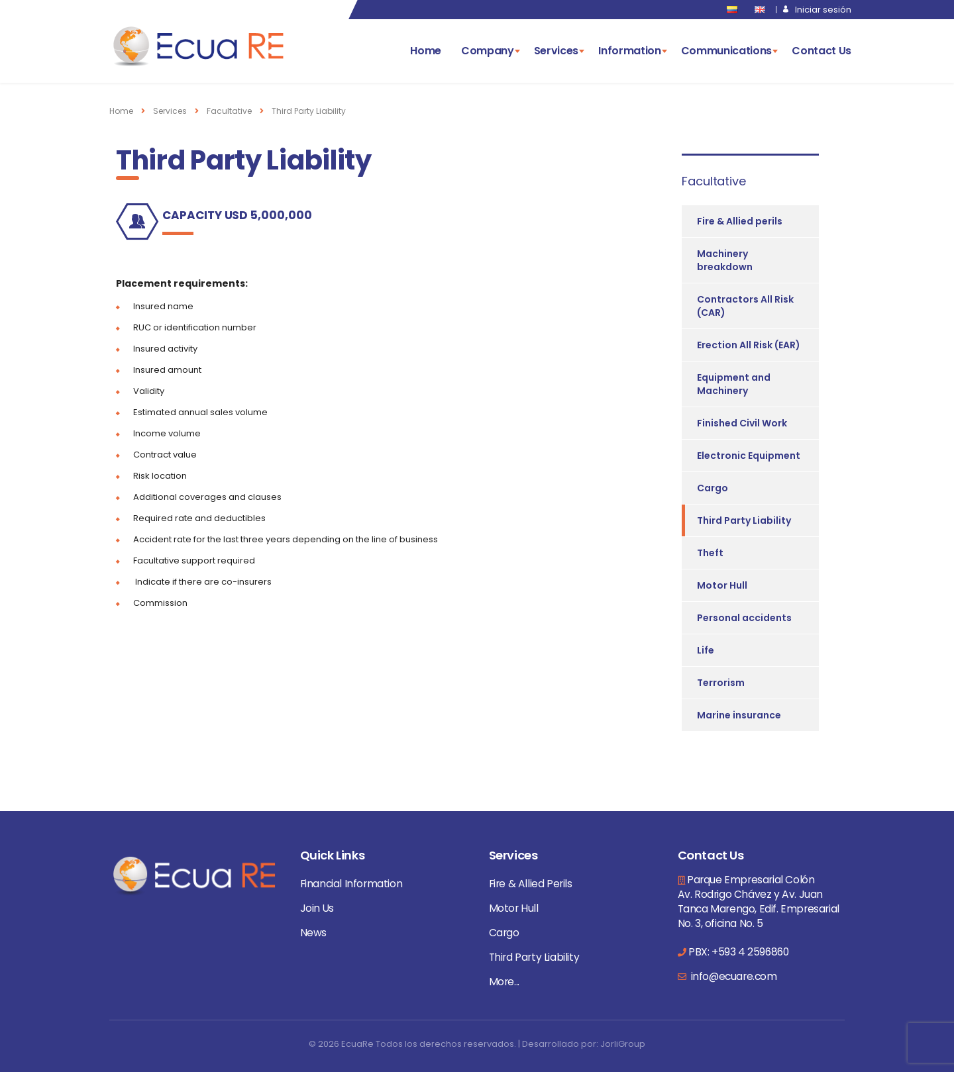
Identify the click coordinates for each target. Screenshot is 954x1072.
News (313, 933)
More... (504, 982)
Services (556, 50)
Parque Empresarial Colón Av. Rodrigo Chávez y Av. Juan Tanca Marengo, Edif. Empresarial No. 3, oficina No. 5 (758, 901)
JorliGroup (622, 1044)
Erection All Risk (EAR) (748, 345)
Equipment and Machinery (733, 384)
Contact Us (821, 50)
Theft (710, 553)
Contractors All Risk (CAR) (745, 306)
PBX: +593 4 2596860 (738, 952)
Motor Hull (722, 585)
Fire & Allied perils (739, 221)
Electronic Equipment (748, 455)
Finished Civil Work (742, 423)
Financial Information (351, 884)
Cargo (712, 488)
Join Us (317, 908)
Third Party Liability (744, 520)
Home (425, 50)
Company (487, 50)
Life (705, 650)
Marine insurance (739, 715)
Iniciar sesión (823, 9)
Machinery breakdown (725, 260)
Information (629, 50)
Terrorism (721, 682)
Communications (726, 50)
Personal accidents (744, 617)
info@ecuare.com (732, 976)
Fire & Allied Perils (530, 884)
